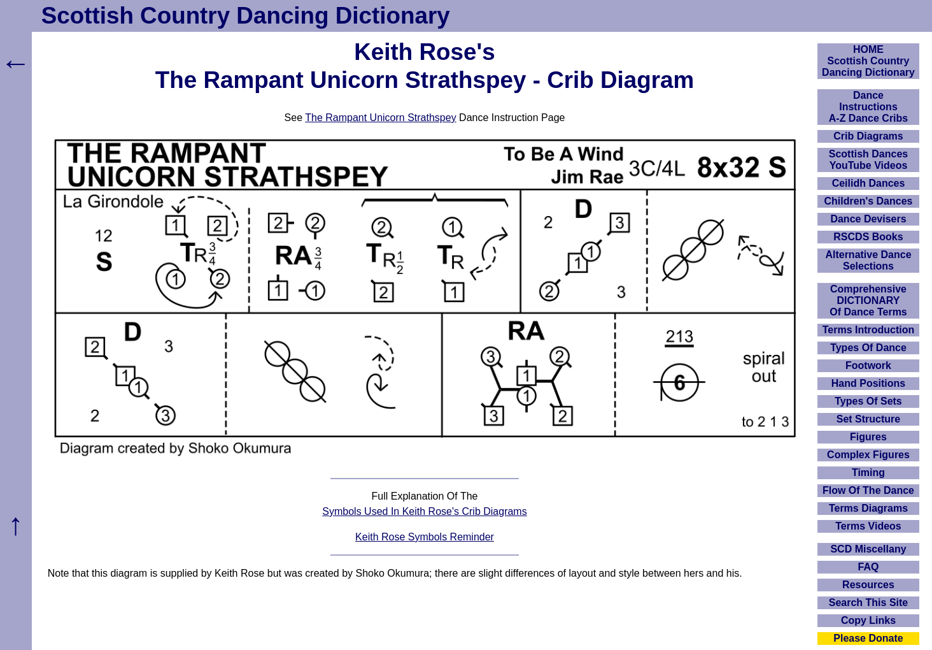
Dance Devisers (868, 218)
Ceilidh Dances (868, 183)
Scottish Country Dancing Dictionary (245, 16)
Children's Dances (868, 201)
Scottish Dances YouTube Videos (868, 159)
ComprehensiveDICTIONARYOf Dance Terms (868, 300)
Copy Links (868, 620)
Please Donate (868, 638)
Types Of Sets (868, 401)
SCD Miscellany (868, 549)
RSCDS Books (868, 236)
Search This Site (868, 602)
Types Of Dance (868, 347)
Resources (868, 584)
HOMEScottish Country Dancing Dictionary (868, 61)
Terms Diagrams (868, 508)
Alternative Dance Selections (868, 260)
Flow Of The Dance (868, 490)
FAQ (868, 566)
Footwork (868, 365)
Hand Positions (868, 383)
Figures (868, 436)
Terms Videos (868, 526)
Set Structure (868, 419)
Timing (868, 472)
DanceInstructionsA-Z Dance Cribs (868, 107)
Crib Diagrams (868, 136)
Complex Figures (868, 454)
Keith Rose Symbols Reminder (424, 536)
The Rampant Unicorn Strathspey (380, 117)
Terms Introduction (869, 329)
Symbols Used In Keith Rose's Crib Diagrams (424, 511)
